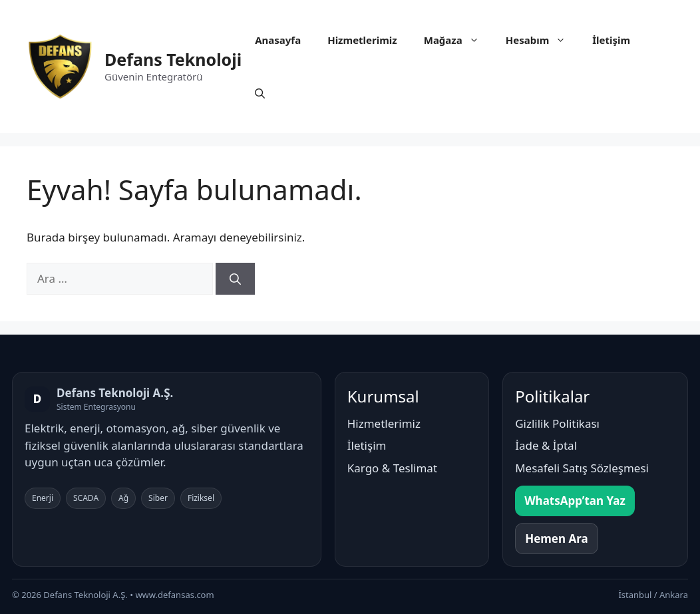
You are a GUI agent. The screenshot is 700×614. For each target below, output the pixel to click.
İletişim (611, 40)
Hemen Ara (556, 538)
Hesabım (543, 40)
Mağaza (458, 40)
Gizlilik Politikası (557, 423)
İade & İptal (546, 445)
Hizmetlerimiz (362, 40)
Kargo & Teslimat (392, 468)
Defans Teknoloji (173, 59)
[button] (260, 93)
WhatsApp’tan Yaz (574, 500)
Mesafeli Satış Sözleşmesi (582, 468)
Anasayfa (278, 40)
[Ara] (235, 279)
